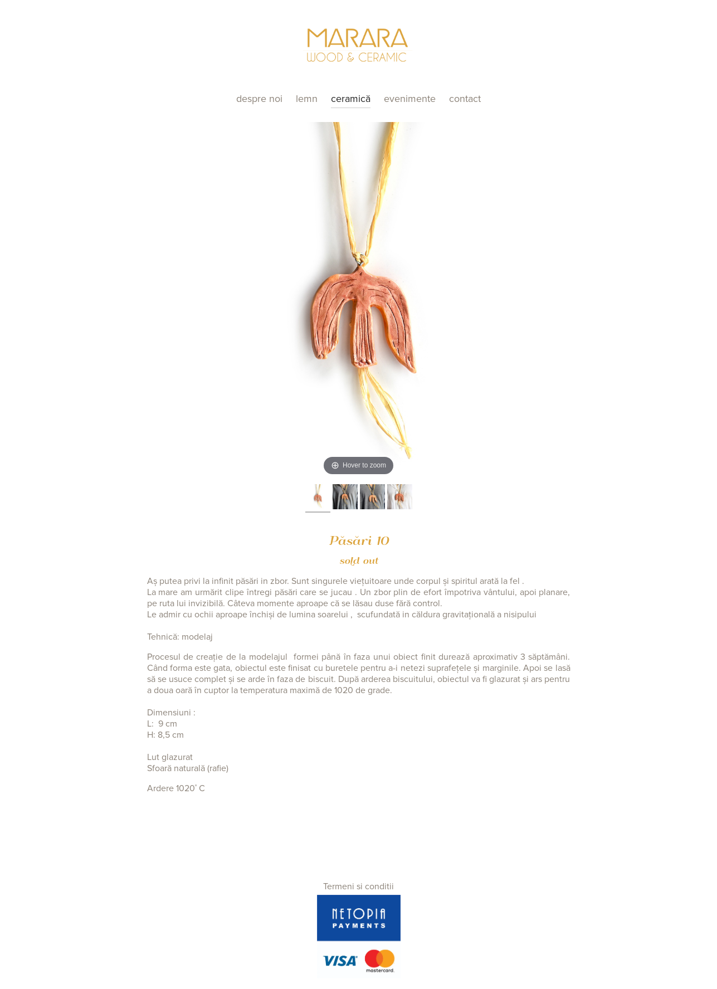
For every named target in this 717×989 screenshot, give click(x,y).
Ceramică (350, 98)
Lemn (307, 98)
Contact (465, 98)
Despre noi (259, 98)
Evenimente (410, 98)
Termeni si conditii (358, 886)
